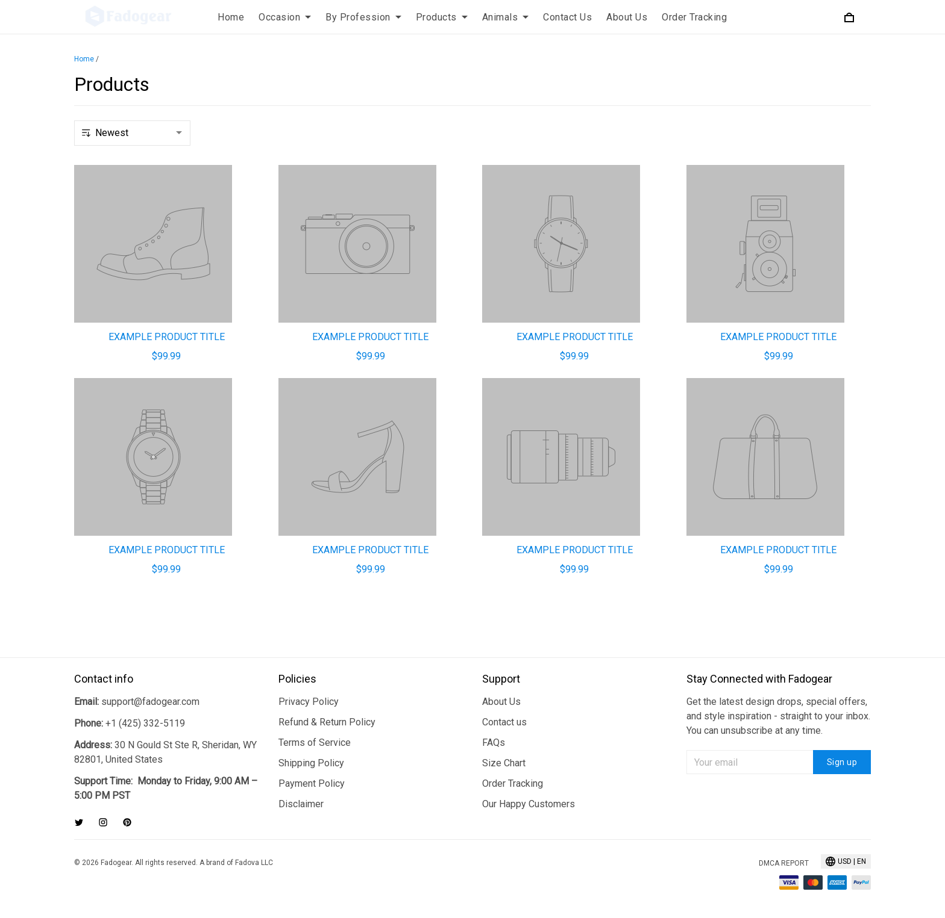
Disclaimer (301, 804)
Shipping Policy (311, 763)
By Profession (363, 17)
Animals (505, 17)
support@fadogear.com (150, 701)
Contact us (504, 722)
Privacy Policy (308, 701)
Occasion (285, 17)
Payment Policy (311, 783)
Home (231, 17)
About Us (626, 17)
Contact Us (567, 17)
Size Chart (504, 763)
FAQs (493, 742)
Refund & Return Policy (326, 722)
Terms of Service (314, 742)
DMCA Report (784, 863)
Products (442, 17)
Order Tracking (694, 17)
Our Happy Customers (528, 804)
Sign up (842, 762)
